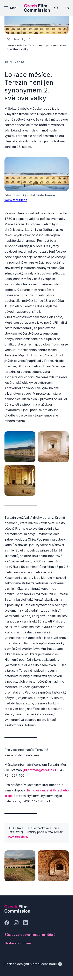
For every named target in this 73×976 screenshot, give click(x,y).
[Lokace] (19, 39)
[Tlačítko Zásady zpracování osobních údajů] (29, 934)
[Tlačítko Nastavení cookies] (18, 943)
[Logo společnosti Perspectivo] (17, 911)
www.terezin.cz (15, 200)
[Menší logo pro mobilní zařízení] (37, 10)
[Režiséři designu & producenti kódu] (33, 964)
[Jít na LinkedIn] (25, 922)
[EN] (67, 7)
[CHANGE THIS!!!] (8, 39)
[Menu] (11, 7)
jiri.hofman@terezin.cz (39, 770)
